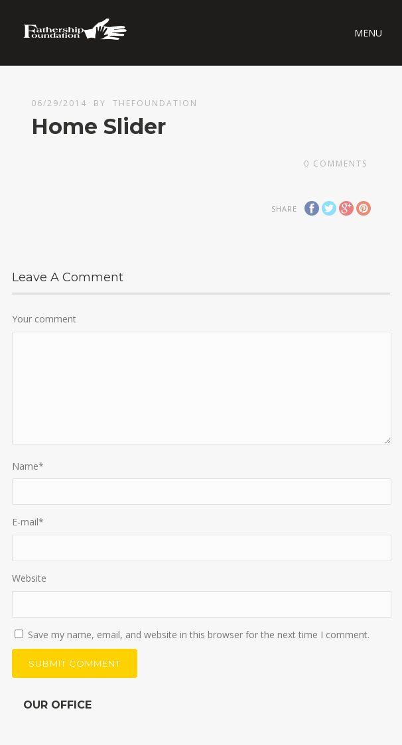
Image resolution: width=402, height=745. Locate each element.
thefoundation (155, 103)
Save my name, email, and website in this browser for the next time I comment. (198, 634)
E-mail (28, 521)
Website (29, 578)
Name (28, 466)
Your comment (44, 318)
